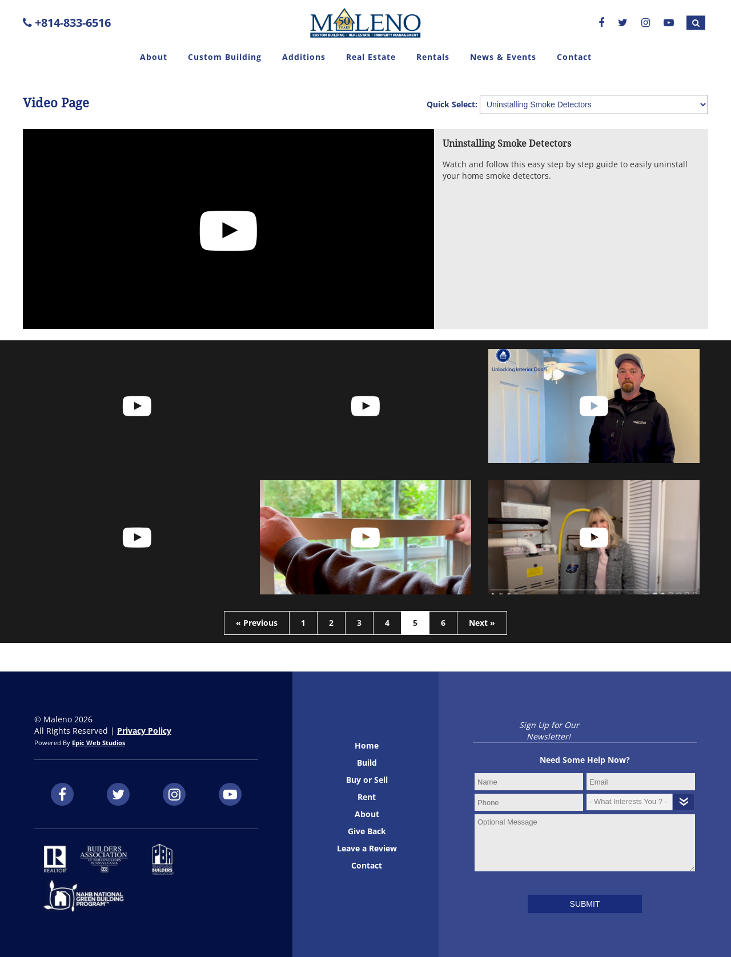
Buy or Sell (367, 779)
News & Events (503, 56)
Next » (482, 622)
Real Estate (371, 56)
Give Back (367, 831)
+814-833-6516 (67, 22)
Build (367, 762)
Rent (367, 796)
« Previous (257, 622)
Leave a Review (367, 848)
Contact (574, 56)
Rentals (432, 56)
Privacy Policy (144, 730)
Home (367, 745)
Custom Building (225, 56)
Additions (304, 56)
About (153, 56)
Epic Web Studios (98, 743)
